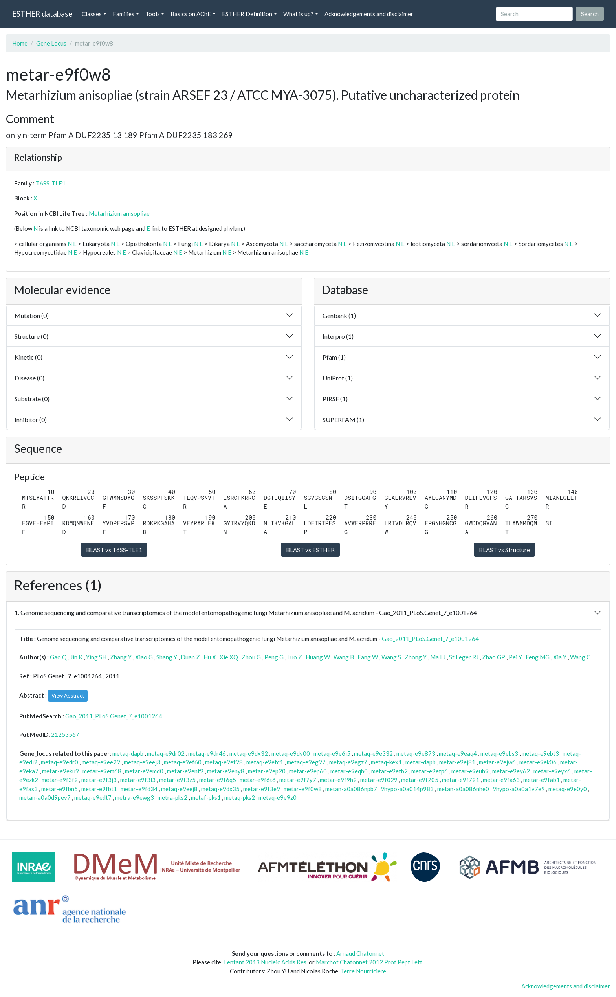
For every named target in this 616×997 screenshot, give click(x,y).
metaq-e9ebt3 (540, 753)
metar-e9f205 (419, 779)
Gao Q (58, 657)
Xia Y (559, 657)
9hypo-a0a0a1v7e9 (519, 788)
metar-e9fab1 (541, 779)
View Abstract (67, 695)
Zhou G (251, 657)
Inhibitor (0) (31, 419)
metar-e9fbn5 (59, 788)
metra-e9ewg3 (134, 797)
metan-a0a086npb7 (351, 788)
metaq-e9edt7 (93, 797)
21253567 (65, 734)
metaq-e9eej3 (142, 762)
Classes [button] (92, 13)
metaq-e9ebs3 (499, 753)
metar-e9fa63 (501, 779)
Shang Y (166, 657)
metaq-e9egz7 (348, 762)
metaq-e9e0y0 (567, 788)
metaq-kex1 (386, 762)
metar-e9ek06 (538, 762)
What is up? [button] (298, 13)
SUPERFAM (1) (343, 419)
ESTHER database (42, 13)
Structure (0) (31, 336)
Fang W (368, 657)
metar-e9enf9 (185, 771)
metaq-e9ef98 (224, 762)
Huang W (318, 657)
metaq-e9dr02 (166, 753)
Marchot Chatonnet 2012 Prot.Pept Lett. (370, 962)
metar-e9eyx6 (552, 771)
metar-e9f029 (379, 779)
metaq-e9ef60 (183, 762)
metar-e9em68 (101, 771)
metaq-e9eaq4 (458, 753)
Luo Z (294, 657)
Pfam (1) (334, 357)
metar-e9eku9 (60, 771)
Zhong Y (416, 657)
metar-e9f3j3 (99, 779)
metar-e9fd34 (139, 788)
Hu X (210, 657)
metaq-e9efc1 (264, 762)
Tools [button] (152, 13)
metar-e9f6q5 (217, 779)
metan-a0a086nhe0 (463, 788)
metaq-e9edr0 (59, 762)
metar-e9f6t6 (258, 779)
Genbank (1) (339, 315)
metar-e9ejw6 (497, 762)
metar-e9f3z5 (177, 779)
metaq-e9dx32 (248, 753)
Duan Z (190, 657)
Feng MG (538, 657)
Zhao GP (493, 657)
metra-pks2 (172, 797)
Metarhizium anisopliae (119, 213)
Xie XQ (229, 657)
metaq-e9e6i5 (332, 753)
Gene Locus (51, 43)
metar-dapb (420, 762)
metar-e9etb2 (389, 771)
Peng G (274, 657)
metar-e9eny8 (225, 771)
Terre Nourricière (363, 971)
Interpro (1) (338, 336)
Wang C (580, 657)
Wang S (391, 657)
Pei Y (515, 657)
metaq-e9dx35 (220, 788)
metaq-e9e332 (373, 753)
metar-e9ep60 (308, 771)
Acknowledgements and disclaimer (368, 13)
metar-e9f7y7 (297, 779)
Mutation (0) (32, 315)
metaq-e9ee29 (101, 762)
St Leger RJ (463, 657)
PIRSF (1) (335, 398)
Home (20, 43)
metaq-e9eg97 (306, 762)
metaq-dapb (127, 753)
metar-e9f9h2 (338, 779)
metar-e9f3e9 (261, 788)
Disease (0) (29, 378)
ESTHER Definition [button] (247, 13)
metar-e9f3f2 (60, 779)
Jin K (76, 657)
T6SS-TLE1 (51, 183)
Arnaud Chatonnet (360, 953)
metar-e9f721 (460, 779)
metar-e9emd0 (144, 771)
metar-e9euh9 (470, 771)
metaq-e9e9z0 (277, 797)
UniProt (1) (338, 378)
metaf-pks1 (206, 797)
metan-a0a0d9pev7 (45, 797)
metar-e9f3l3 (138, 779)
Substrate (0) (32, 398)
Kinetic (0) (28, 357)
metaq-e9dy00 (290, 753)
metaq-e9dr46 (207, 753)
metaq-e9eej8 (179, 788)
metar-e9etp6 (429, 771)
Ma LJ (438, 657)
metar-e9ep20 (267, 771)
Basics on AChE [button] (190, 13)
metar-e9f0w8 (303, 788)
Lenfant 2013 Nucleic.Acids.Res (265, 962)
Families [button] (123, 13)
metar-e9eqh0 (349, 771)
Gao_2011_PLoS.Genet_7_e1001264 (430, 638)
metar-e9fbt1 (99, 788)
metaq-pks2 (239, 797)
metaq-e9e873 (415, 753)
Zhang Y (121, 657)
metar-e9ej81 (457, 762)
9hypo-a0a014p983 (407, 788)
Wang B (344, 657)
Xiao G (144, 657)
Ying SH (96, 657)
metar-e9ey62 (511, 771)
